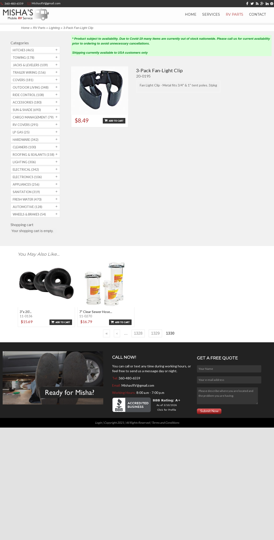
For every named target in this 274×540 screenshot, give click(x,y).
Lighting (54, 28)
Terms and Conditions (165, 422)
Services (211, 14)
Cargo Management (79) (33, 117)
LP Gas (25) (21, 132)
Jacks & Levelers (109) (30, 65)
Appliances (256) (26, 184)
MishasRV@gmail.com (138, 385)
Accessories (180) (27, 102)
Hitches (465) (23, 50)
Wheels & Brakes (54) (29, 214)
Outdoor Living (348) (31, 87)
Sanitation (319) (26, 192)
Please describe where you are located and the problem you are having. (227, 395)
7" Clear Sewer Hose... (95, 312)
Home (190, 14)
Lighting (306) (24, 162)
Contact (257, 14)
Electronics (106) (27, 177)
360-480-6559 (129, 378)
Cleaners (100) (24, 147)
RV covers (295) (25, 125)
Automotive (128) (27, 207)
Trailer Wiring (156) (29, 72)
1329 (155, 333)
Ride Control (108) (28, 95)
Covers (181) (23, 80)
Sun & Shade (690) (27, 110)
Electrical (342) (26, 169)
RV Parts (234, 14)
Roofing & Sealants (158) (33, 154)
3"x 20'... (25, 312)
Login (98, 422)
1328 (138, 333)
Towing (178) (23, 57)
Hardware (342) (25, 140)
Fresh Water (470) (27, 199)
